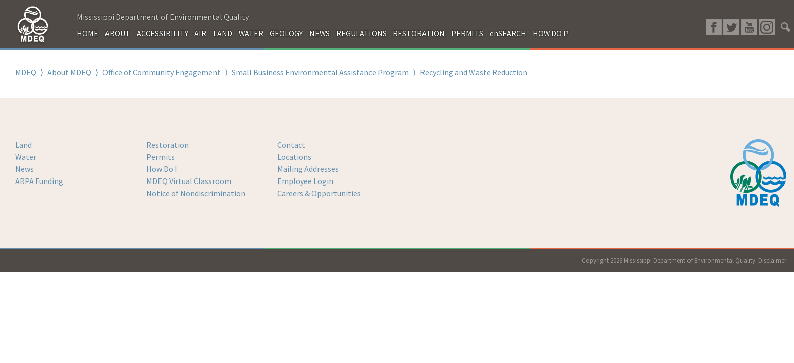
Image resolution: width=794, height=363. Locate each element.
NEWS (319, 33)
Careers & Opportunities (319, 193)
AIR (200, 33)
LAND (222, 33)
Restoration (167, 145)
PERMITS (467, 33)
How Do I (161, 169)
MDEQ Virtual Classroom (188, 181)
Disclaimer (772, 260)
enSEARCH (508, 33)
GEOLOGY (286, 33)
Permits (160, 157)
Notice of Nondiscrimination (195, 193)
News (24, 169)
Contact (291, 145)
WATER (251, 33)
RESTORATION (419, 33)
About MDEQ (69, 72)
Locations (294, 157)
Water (25, 157)
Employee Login (305, 181)
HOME (87, 33)
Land (23, 145)
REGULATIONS (361, 33)
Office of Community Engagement (161, 72)
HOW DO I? (551, 33)
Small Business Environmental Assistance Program (320, 72)
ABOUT (117, 33)
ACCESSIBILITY (162, 33)
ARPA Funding (39, 181)
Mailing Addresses (308, 169)
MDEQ (25, 72)
